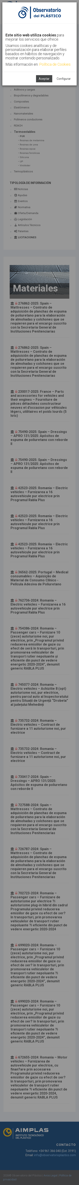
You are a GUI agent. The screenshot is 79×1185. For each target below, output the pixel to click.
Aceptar (44, 78)
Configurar (64, 78)
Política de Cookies (55, 64)
